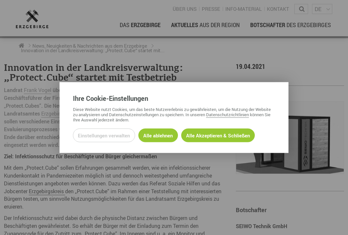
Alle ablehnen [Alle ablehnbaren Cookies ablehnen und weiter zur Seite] (158, 135)
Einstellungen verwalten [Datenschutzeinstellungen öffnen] (104, 135)
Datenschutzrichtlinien (227, 114)
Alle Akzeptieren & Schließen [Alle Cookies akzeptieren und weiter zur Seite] (218, 135)
